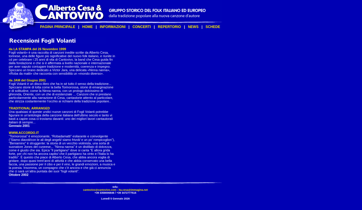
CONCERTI (142, 27)
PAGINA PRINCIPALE (57, 27)
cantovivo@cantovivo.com (99, 189)
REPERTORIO (169, 27)
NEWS (193, 27)
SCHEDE (212, 27)
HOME (87, 27)
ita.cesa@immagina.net (133, 189)
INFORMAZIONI (113, 27)
